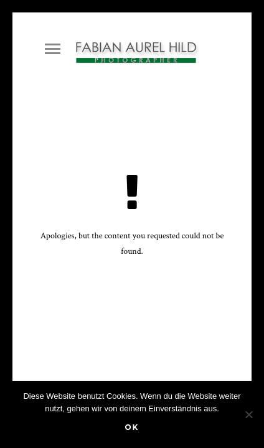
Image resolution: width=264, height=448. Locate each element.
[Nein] (248, 414)
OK (132, 427)
